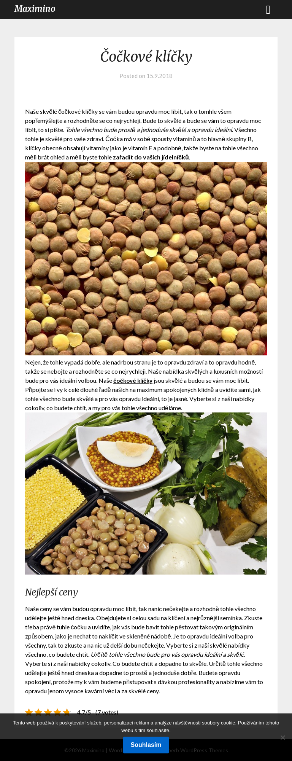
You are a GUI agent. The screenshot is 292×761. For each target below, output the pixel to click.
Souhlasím (146, 745)
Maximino (35, 8)
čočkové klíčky (134, 380)
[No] (282, 737)
